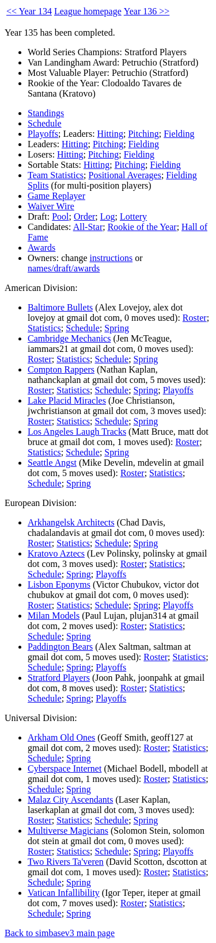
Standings (46, 113)
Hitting (110, 134)
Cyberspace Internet (64, 768)
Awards (41, 247)
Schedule (45, 123)
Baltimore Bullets (60, 307)
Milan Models (53, 615)
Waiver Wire (51, 206)
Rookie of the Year (142, 227)
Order (84, 216)
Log (107, 216)
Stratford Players (59, 678)
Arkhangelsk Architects (71, 522)
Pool (60, 216)
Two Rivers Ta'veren (66, 862)
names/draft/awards (64, 268)
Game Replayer (56, 196)
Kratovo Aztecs (56, 553)
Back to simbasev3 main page (60, 933)
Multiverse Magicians (68, 830)
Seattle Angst (52, 462)
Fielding (179, 134)
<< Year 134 (29, 11)
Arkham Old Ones (61, 737)
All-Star (88, 227)
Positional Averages (125, 175)
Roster (195, 318)
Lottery (133, 216)
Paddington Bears (60, 646)
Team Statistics (56, 175)
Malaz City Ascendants (70, 799)
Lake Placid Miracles (67, 400)
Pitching (143, 134)
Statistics (44, 328)
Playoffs (43, 134)
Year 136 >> (147, 11)
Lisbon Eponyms (59, 584)
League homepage (88, 11)
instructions (111, 258)
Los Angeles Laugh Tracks (77, 431)
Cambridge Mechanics (69, 338)
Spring (116, 328)
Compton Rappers (61, 369)
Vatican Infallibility (64, 893)
